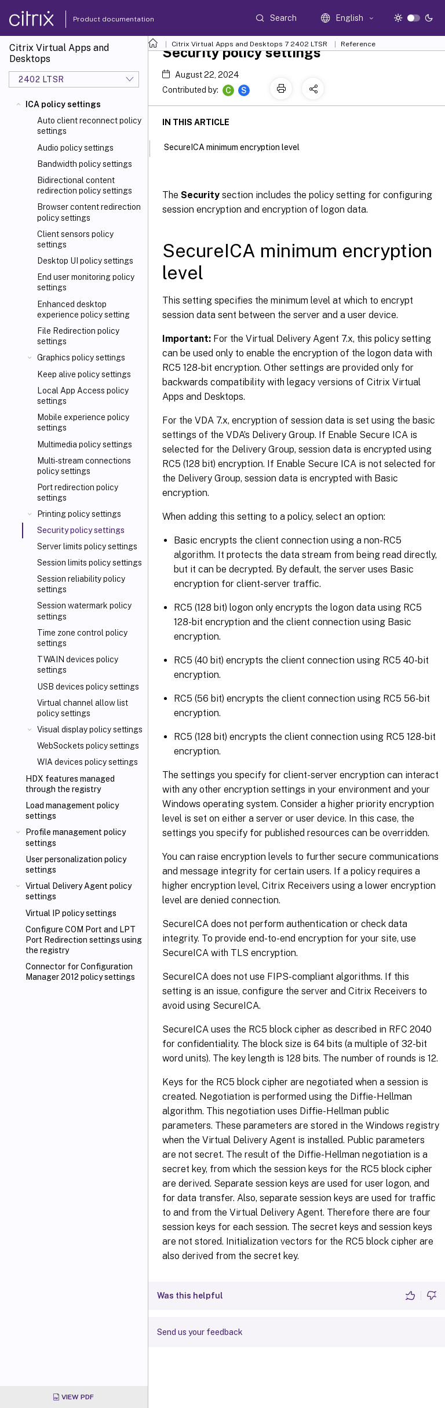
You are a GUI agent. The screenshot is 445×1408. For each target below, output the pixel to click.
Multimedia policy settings (84, 444)
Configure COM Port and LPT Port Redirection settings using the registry (83, 940)
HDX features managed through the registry (70, 784)
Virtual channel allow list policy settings (82, 708)
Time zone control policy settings (82, 638)
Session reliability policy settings (81, 584)
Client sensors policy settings (75, 239)
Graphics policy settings (81, 357)
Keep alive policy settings (84, 374)
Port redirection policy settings (77, 492)
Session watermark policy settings (84, 611)
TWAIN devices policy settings (77, 664)
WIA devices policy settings (87, 762)
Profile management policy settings (75, 837)
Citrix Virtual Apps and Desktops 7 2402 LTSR (249, 44)
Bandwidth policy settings (84, 164)
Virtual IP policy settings (70, 913)
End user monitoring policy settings (85, 282)
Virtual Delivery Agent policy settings (78, 891)
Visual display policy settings (90, 729)
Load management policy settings (72, 810)
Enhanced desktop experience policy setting (83, 309)
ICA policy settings (63, 104)
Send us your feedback (200, 1332)
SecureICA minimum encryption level (238, 146)
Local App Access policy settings (83, 396)
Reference (358, 44)
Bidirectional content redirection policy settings (84, 185)
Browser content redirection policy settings (89, 212)
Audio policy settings (75, 147)
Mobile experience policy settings (83, 422)
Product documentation (99, 19)
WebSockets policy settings (88, 745)
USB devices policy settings (88, 686)
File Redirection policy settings (78, 336)
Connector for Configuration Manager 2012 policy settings (80, 972)
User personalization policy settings (75, 864)
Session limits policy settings (89, 562)
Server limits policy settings (87, 546)
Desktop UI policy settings (85, 260)
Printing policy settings (79, 514)
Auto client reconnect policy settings (89, 126)
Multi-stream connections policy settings (84, 466)
